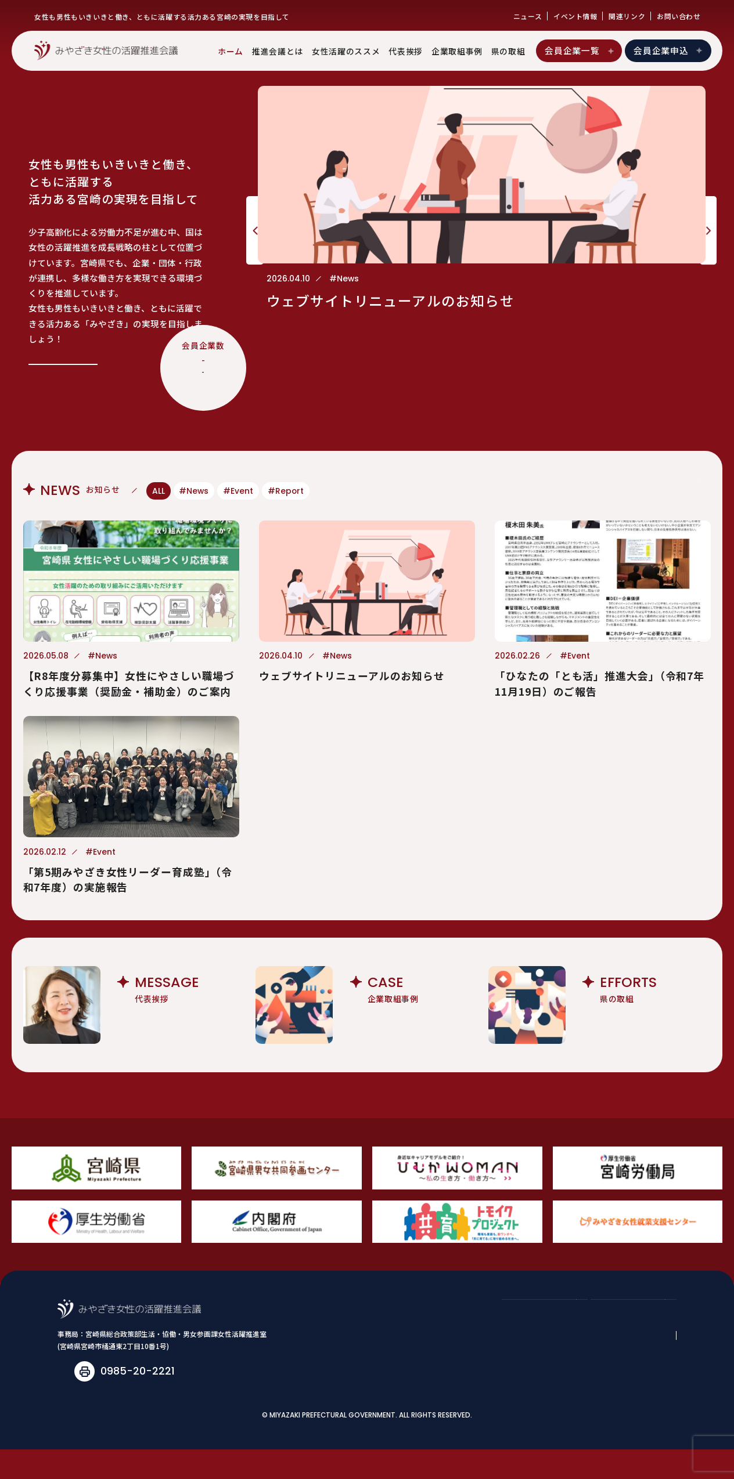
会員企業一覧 (580, 50)
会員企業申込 (669, 50)
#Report (286, 491)
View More (63, 353)
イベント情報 (575, 16)
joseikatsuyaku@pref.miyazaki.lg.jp (174, 1400)
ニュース (527, 16)
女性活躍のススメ (346, 51)
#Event (238, 491)
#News (193, 491)
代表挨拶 (405, 51)
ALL (158, 491)
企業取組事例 (457, 51)
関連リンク (627, 16)
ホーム (230, 51)
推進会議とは (277, 51)
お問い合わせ (679, 16)
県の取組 (508, 51)
